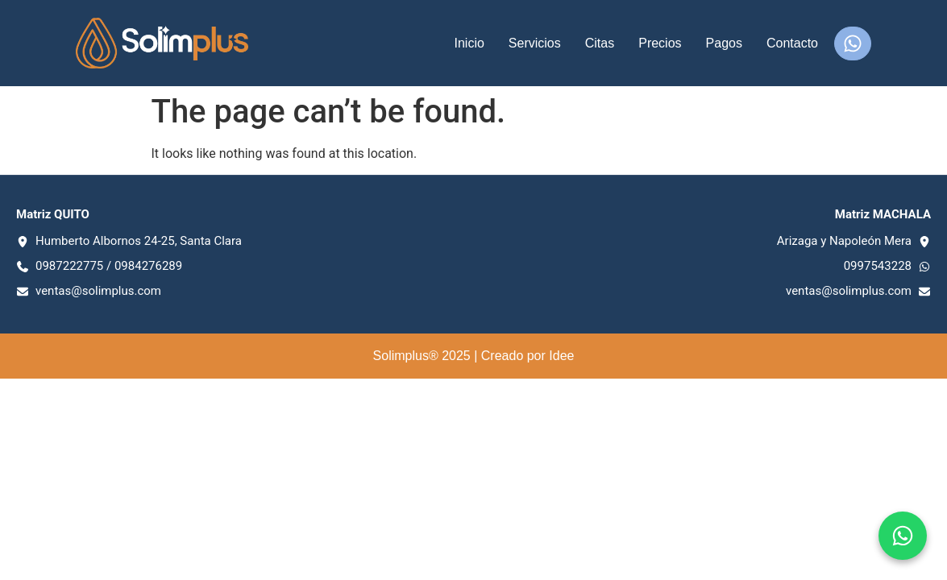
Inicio (469, 43)
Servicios (535, 43)
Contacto (792, 43)
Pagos (724, 43)
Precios (659, 43)
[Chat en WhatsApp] (902, 536)
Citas (599, 43)
